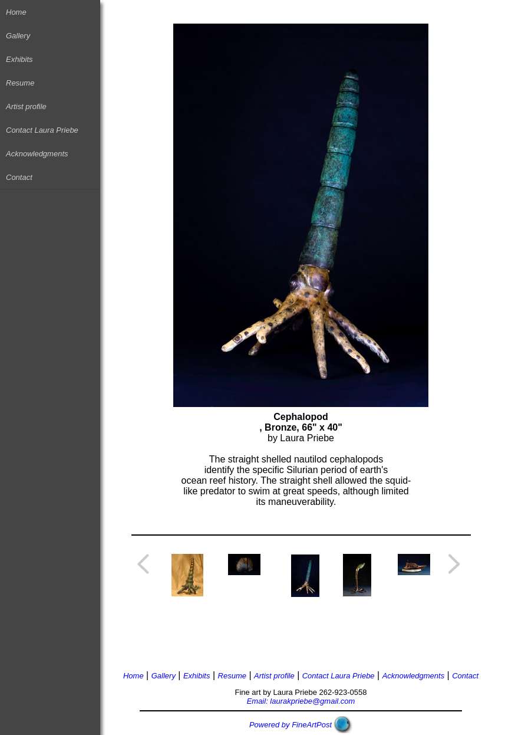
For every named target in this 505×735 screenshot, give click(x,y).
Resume (20, 82)
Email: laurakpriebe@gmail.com (301, 701)
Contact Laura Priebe (42, 130)
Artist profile (26, 106)
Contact (19, 177)
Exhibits (19, 59)
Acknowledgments (37, 153)
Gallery (18, 35)
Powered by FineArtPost (290, 724)
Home (16, 12)
